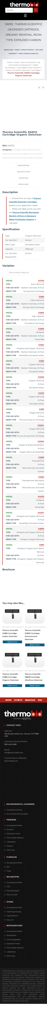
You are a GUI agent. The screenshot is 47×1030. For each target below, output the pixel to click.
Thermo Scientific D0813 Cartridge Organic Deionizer (10, 677)
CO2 (8, 886)
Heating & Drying (14, 911)
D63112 (41, 393)
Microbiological (13, 890)
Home (9, 62)
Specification (23, 172)
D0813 (41, 361)
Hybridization (12, 915)
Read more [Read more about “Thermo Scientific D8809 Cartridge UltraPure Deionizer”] (35, 685)
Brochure (24, 184)
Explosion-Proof (13, 833)
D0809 (41, 329)
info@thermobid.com (13, 752)
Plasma (10, 846)
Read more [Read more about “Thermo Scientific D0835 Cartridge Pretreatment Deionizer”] (35, 645)
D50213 (41, 496)
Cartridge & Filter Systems (29, 67)
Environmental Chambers (17, 814)
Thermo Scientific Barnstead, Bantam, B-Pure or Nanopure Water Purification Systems (24, 216)
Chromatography (14, 939)
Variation (23, 178)
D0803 (41, 313)
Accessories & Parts (14, 810)
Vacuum (10, 920)
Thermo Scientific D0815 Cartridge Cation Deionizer (10, 633)
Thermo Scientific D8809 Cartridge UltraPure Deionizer (34, 677)
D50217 (41, 513)
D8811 (41, 545)
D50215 (41, 377)
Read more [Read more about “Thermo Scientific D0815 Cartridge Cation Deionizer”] (12, 642)
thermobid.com (11, 761)
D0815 (41, 297)
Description (23, 165)
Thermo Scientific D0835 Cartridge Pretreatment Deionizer (33, 634)
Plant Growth (12, 894)
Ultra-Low (11, 850)
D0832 (41, 345)
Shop (16, 62)
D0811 (41, 409)
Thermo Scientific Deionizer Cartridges (23, 70)
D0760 (41, 281)
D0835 (41, 457)
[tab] (23, 165)
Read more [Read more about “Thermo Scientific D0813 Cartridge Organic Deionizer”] (12, 685)
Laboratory (11, 841)
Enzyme (10, 829)
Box (8, 866)
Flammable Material (15, 837)
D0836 (41, 477)
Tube (9, 871)
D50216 (41, 441)
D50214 (41, 425)
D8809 (41, 529)
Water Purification (35, 158)
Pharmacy (11, 956)
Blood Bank (11, 935)
